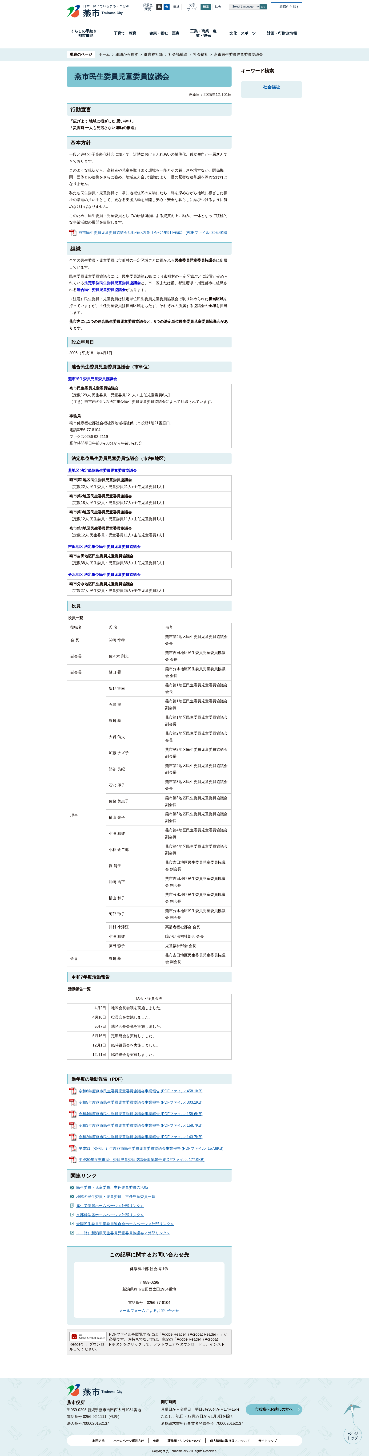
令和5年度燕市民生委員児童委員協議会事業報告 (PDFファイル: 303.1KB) (140, 1102)
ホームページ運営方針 (128, 1441)
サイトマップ (267, 1441)
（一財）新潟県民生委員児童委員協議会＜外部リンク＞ (123, 1233)
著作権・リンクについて (184, 1441)
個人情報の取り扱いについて (230, 1441)
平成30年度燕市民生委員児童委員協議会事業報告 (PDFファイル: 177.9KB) (142, 1160)
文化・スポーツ (242, 33)
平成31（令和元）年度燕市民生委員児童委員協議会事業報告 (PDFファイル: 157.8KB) (151, 1148)
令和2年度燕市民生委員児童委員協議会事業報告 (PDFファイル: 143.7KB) (140, 1137)
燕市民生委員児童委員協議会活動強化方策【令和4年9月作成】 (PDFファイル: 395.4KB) (153, 233)
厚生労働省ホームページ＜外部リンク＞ (110, 1206)
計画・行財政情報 (282, 33)
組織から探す (289, 6)
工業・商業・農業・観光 (203, 33)
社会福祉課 (177, 54)
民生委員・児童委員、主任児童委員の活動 (112, 1187)
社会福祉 (200, 54)
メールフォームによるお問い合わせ (149, 1311)
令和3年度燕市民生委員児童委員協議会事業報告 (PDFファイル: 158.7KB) (140, 1125)
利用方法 (98, 1441)
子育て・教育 (125, 33)
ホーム (104, 54)
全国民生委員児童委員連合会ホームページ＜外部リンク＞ (125, 1224)
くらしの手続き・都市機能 (86, 33)
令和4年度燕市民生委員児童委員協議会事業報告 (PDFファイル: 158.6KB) (140, 1114)
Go (263, 6)
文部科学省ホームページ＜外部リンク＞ (110, 1215)
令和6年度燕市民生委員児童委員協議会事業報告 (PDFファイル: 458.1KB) (140, 1091)
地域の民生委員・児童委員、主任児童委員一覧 (115, 1197)
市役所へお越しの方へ (274, 1409)
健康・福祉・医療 (164, 33)
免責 (156, 1441)
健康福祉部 (153, 54)
